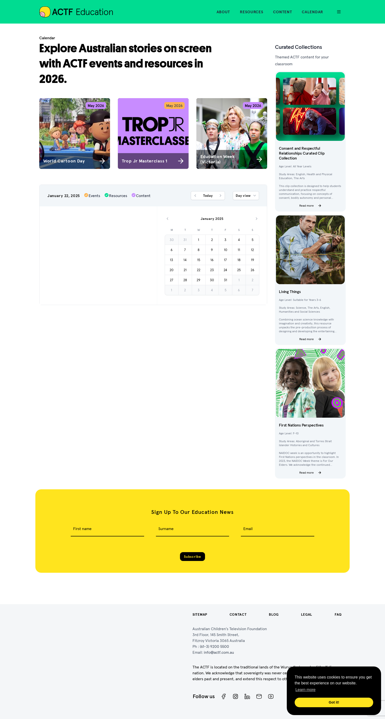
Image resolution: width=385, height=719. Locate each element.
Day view (246, 195)
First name (82, 528)
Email (248, 528)
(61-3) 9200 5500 (214, 646)
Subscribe (192, 556)
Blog (274, 614)
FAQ (338, 614)
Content (282, 11)
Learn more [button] (305, 690)
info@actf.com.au (219, 652)
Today (208, 195)
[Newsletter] (259, 696)
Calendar (312, 11)
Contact (238, 614)
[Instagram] (235, 696)
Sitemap (199, 614)
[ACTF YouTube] (271, 696)
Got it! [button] (334, 702)
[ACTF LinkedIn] (247, 696)
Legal (307, 614)
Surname (166, 528)
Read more (310, 206)
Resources (251, 11)
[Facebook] (224, 696)
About (223, 11)
